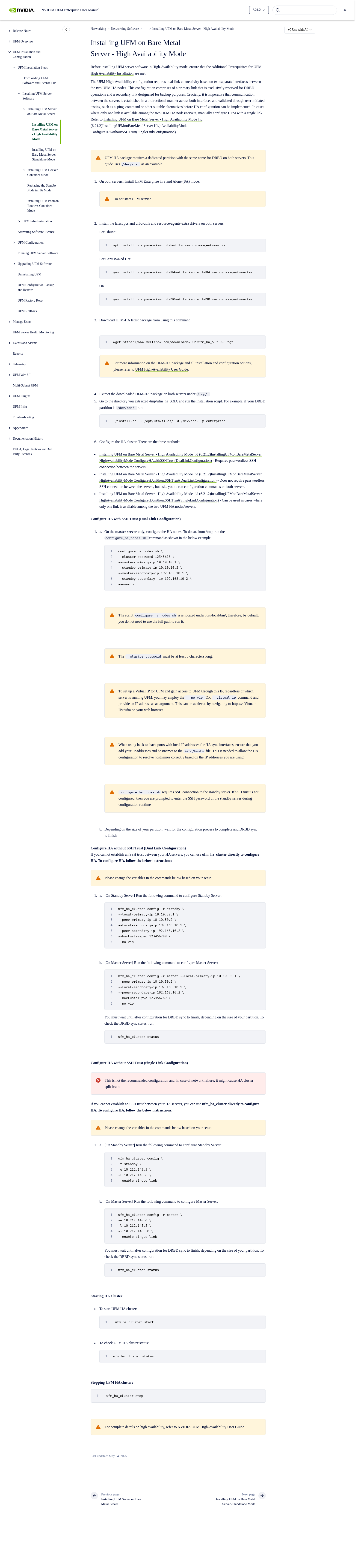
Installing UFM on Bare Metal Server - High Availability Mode (45, 132)
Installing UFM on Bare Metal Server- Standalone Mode (44, 154)
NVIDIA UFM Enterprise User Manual (70, 10)
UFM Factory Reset (30, 300)
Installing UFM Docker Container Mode (42, 172)
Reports (18, 353)
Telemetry (19, 364)
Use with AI (299, 30)
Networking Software (125, 28)
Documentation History (28, 438)
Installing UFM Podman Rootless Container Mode (43, 205)
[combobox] (305, 10)
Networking (98, 28)
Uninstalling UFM (29, 274)
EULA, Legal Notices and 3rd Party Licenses (32, 451)
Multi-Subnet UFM (25, 385)
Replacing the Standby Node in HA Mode (42, 188)
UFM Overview (23, 41)
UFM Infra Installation (37, 221)
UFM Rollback (27, 311)
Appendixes (20, 428)
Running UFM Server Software (38, 253)
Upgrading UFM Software (35, 264)
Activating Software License (36, 232)
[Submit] (277, 10)
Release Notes (22, 31)
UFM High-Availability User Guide (161, 369)
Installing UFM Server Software (37, 96)
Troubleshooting (23, 417)
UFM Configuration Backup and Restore (36, 287)
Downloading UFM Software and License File (39, 80)
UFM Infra (20, 406)
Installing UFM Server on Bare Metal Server (42, 111)
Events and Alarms (25, 343)
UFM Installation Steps (33, 67)
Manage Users (22, 321)
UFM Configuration (31, 242)
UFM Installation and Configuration (27, 54)
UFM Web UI (22, 375)
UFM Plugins (21, 396)
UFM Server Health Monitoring (33, 332)
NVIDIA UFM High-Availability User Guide (211, 1427)
